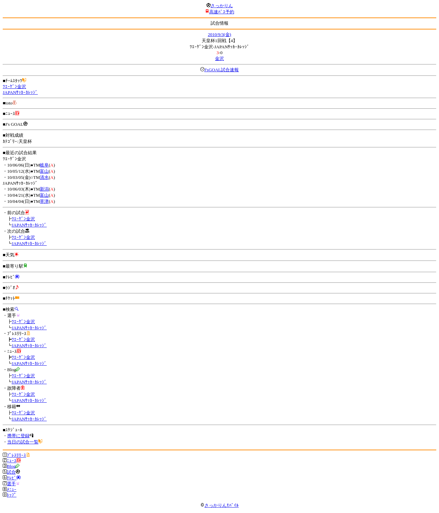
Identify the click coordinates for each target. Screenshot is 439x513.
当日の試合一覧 (22, 441)
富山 (44, 171)
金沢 (219, 58)
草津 (44, 201)
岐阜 (44, 165)
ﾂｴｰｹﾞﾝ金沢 (14, 86)
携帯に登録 (18, 435)
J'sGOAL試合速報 (221, 69)
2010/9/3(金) (219, 34)
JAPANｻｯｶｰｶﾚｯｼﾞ (20, 92)
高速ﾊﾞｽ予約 (221, 11)
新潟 (44, 189)
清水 (44, 177)
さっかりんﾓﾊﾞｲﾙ (219, 505)
